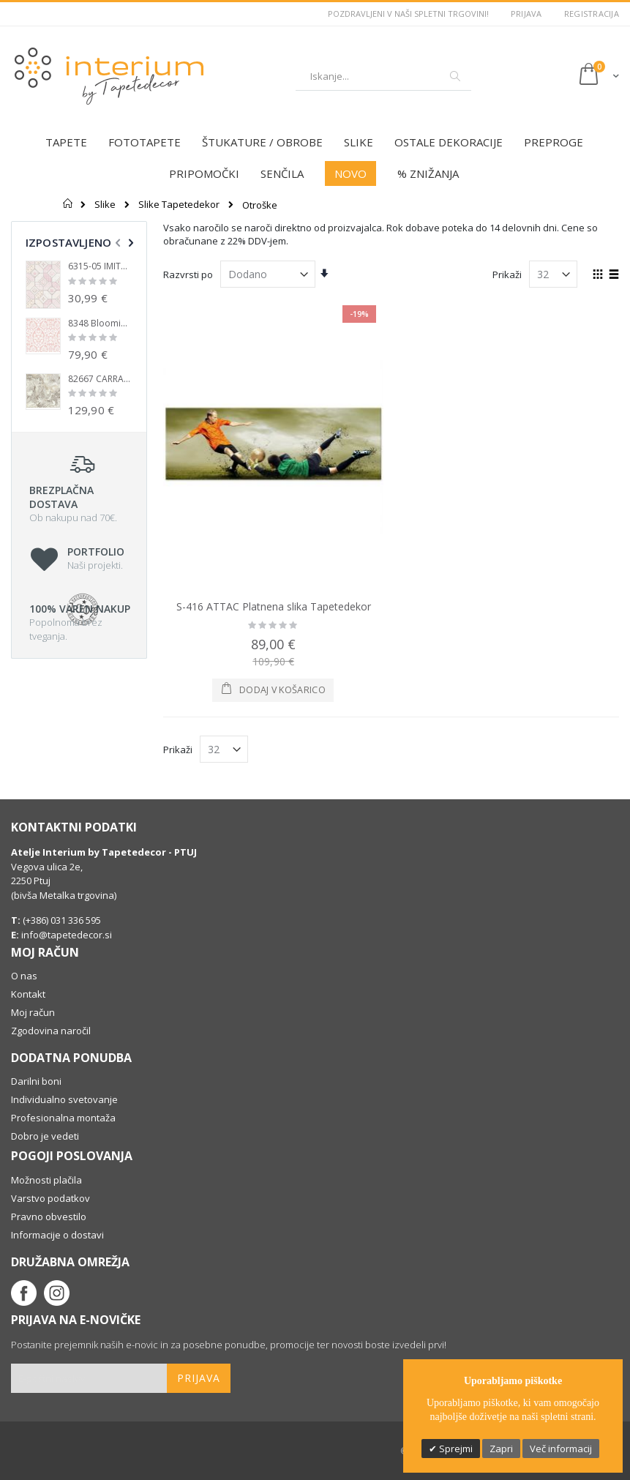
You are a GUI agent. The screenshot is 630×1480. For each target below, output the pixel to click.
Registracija (591, 13)
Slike (105, 204)
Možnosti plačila (46, 1179)
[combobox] (383, 76)
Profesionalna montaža (63, 1117)
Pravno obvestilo (48, 1216)
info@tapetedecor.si (66, 934)
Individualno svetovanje (64, 1099)
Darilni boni (36, 1081)
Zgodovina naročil (51, 1030)
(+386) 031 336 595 (60, 920)
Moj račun (33, 1012)
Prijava (526, 13)
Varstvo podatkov (50, 1198)
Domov (68, 203)
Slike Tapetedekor (179, 204)
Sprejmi (455, 1448)
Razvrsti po (188, 274)
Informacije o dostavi (57, 1234)
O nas (24, 975)
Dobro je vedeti (45, 1136)
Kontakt (28, 994)
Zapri (501, 1448)
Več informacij (561, 1448)
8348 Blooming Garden (100, 323)
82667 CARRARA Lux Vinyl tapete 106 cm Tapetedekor (100, 379)
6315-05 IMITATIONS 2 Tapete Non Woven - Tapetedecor (100, 266)
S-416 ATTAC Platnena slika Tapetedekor (273, 606)
